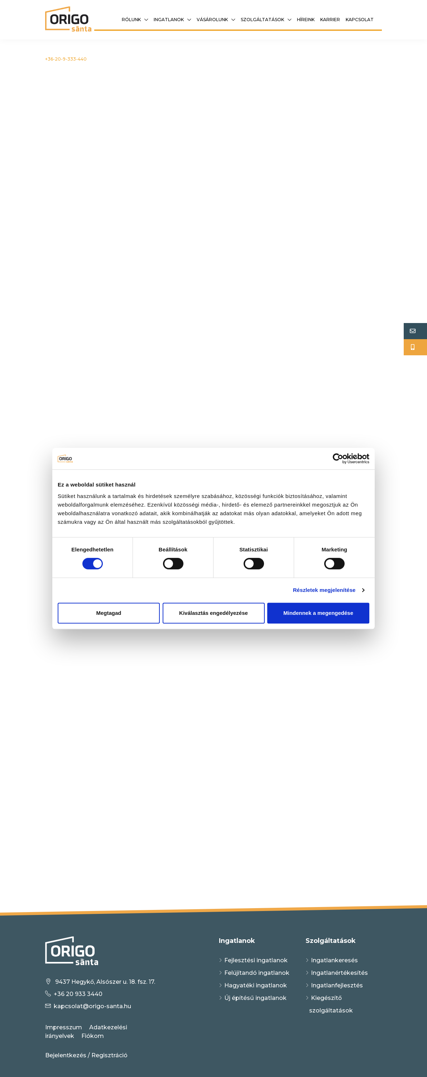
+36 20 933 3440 (78, 994)
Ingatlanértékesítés (339, 972)
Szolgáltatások (262, 19)
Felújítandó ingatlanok (256, 972)
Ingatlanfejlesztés (337, 985)
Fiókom (92, 1036)
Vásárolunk (212, 19)
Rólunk (131, 19)
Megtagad (108, 613)
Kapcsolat (360, 19)
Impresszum (63, 1027)
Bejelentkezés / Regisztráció (86, 1055)
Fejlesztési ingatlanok (256, 960)
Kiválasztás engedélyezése (213, 613)
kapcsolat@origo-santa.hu (92, 1006)
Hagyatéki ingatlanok (255, 985)
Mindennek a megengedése (318, 613)
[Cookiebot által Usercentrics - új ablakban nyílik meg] (338, 458)
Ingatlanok (169, 19)
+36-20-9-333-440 (66, 59)
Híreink (306, 19)
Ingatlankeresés (334, 960)
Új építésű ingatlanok (255, 998)
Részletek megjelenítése (324, 590)
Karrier (330, 19)
